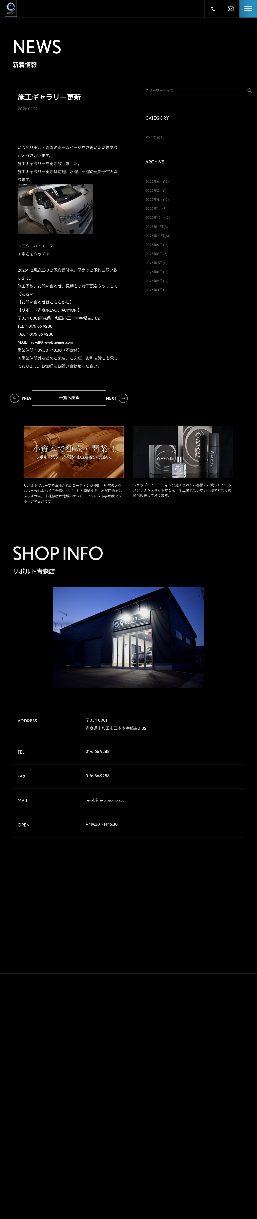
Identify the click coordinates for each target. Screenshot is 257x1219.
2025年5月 (154, 281)
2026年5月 (154, 190)
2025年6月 (154, 272)
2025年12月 (154, 218)
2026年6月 (154, 181)
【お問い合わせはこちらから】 (46, 302)
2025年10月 (154, 236)
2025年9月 (154, 245)
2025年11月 (154, 227)
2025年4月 (154, 290)
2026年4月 (154, 199)
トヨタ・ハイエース (35, 246)
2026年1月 (153, 209)
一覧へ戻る (69, 397)
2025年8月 (154, 254)
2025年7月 (153, 263)
